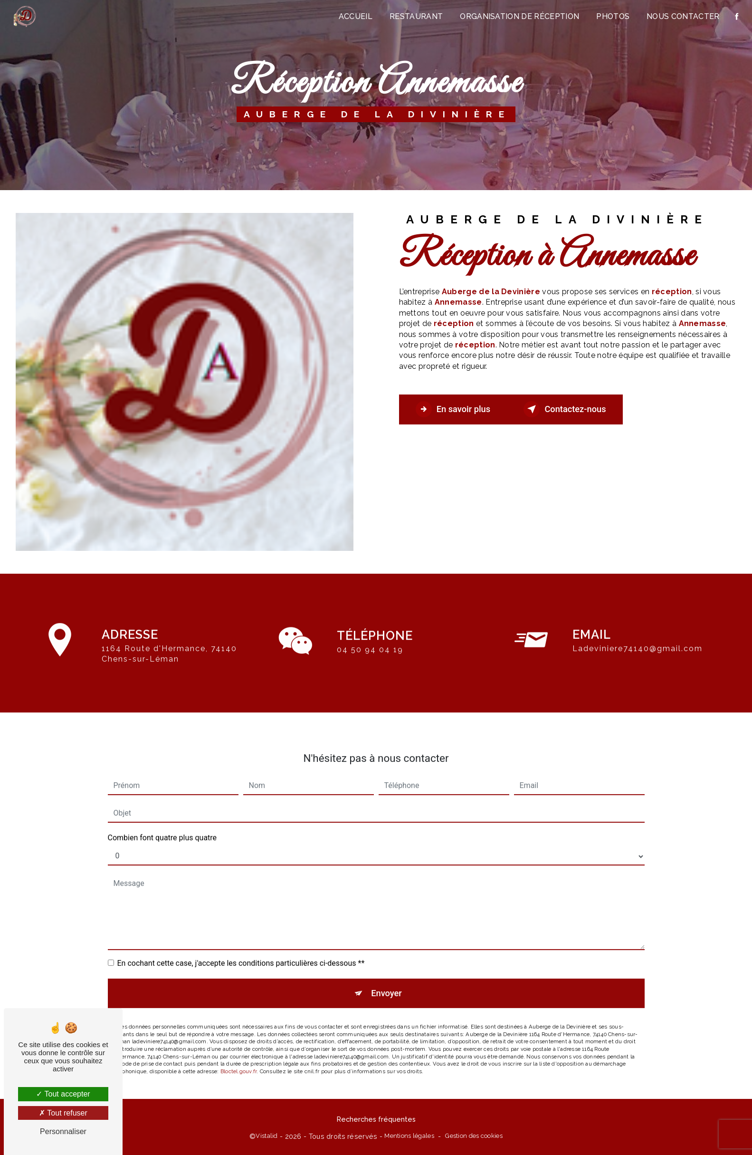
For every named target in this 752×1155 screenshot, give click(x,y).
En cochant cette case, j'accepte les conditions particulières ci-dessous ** (241, 935)
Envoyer (387, 966)
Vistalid (266, 1138)
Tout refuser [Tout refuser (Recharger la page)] (63, 1113)
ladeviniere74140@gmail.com (637, 621)
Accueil (354, 16)
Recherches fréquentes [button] (376, 1121)
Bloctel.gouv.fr (238, 1045)
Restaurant (415, 16)
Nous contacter (682, 16)
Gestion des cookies (473, 1138)
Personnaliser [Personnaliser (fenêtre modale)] (63, 1131)
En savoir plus (457, 409)
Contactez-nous (577, 409)
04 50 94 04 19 (370, 677)
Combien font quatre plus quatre (162, 810)
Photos (611, 16)
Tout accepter (63, 1094)
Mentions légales (409, 1138)
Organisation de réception (518, 16)
